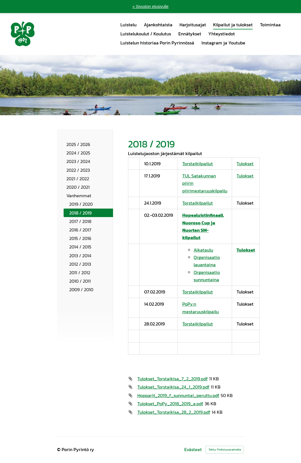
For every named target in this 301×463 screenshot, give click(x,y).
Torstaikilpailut (197, 163)
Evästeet (193, 449)
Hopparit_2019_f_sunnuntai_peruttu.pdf (178, 395)
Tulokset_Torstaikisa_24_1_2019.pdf (173, 386)
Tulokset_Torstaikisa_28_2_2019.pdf (173, 412)
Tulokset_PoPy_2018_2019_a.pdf (170, 403)
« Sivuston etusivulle (151, 6)
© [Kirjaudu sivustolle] (59, 449)
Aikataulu (203, 249)
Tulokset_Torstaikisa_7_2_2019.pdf (172, 378)
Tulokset (245, 163)
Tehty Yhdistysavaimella (225, 449)
